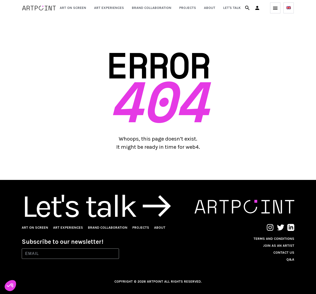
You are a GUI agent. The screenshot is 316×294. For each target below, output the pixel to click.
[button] (257, 8)
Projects (187, 8)
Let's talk (232, 8)
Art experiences (109, 8)
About (209, 8)
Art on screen (73, 8)
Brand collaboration (151, 8)
